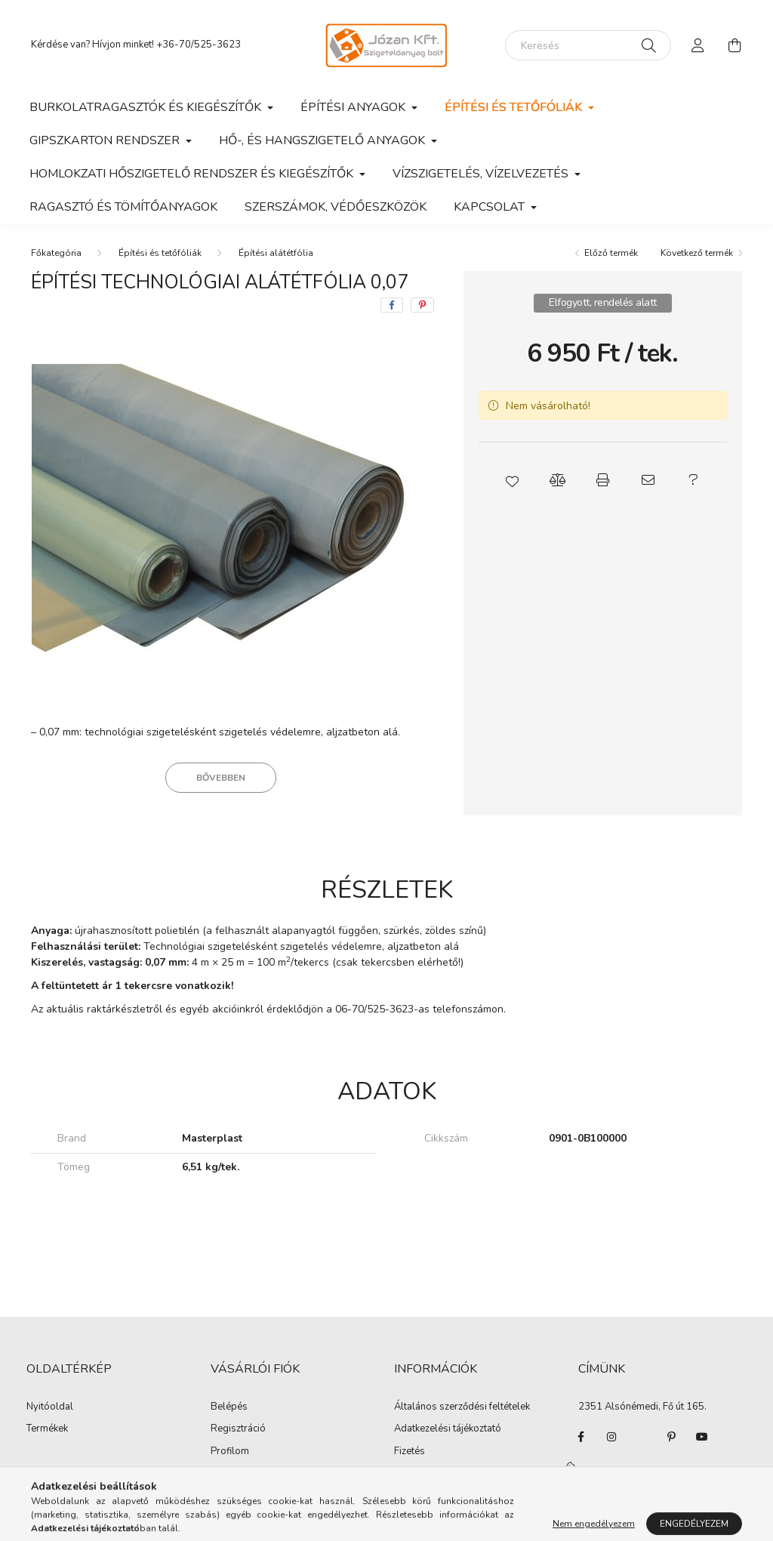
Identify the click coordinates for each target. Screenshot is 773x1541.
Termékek (47, 1429)
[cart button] (734, 45)
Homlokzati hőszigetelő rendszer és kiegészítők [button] (192, 173)
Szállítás (413, 1474)
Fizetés (409, 1452)
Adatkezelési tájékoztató (447, 1429)
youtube (702, 1437)
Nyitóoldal (49, 1407)
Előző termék (611, 253)
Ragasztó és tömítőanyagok (123, 207)
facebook (581, 1437)
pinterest (672, 1437)
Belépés (229, 1407)
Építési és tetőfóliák (160, 253)
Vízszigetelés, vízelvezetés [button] (482, 173)
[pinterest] (422, 305)
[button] (512, 480)
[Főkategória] (56, 253)
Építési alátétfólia (276, 253)
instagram (611, 1437)
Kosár (224, 1474)
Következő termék (697, 253)
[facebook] (391, 305)
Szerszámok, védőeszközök (336, 207)
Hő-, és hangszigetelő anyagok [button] (323, 140)
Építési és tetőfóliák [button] (515, 107)
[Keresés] (588, 45)
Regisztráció (238, 1429)
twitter (642, 1437)
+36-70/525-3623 (198, 44)
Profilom (230, 1452)
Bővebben (220, 778)
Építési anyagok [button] (354, 107)
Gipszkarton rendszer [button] (106, 140)
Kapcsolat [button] (491, 207)
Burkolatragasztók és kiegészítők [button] (146, 107)
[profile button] (698, 45)
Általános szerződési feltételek (462, 1407)
